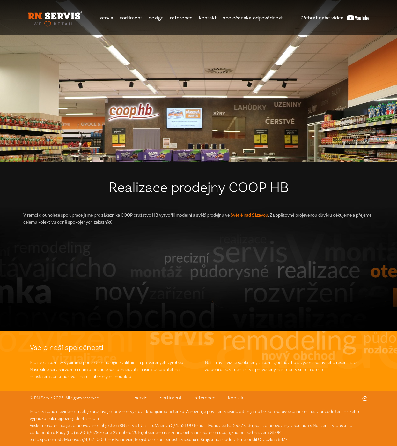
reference (181, 18)
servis (106, 18)
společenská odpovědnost (253, 18)
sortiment (131, 18)
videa (322, 18)
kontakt (208, 18)
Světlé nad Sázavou (249, 215)
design (156, 18)
